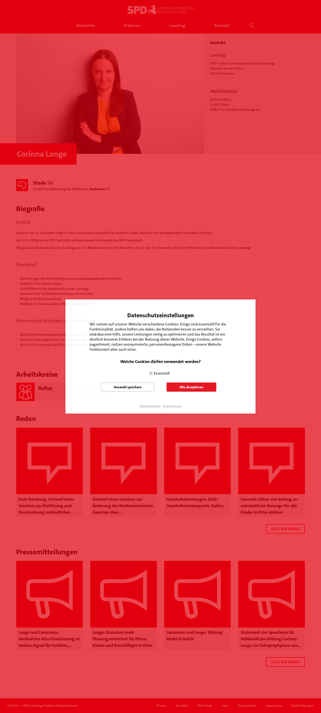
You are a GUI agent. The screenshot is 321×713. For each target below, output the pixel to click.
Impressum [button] (172, 406)
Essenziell (162, 373)
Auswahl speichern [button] (127, 387)
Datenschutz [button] (150, 406)
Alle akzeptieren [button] (191, 387)
